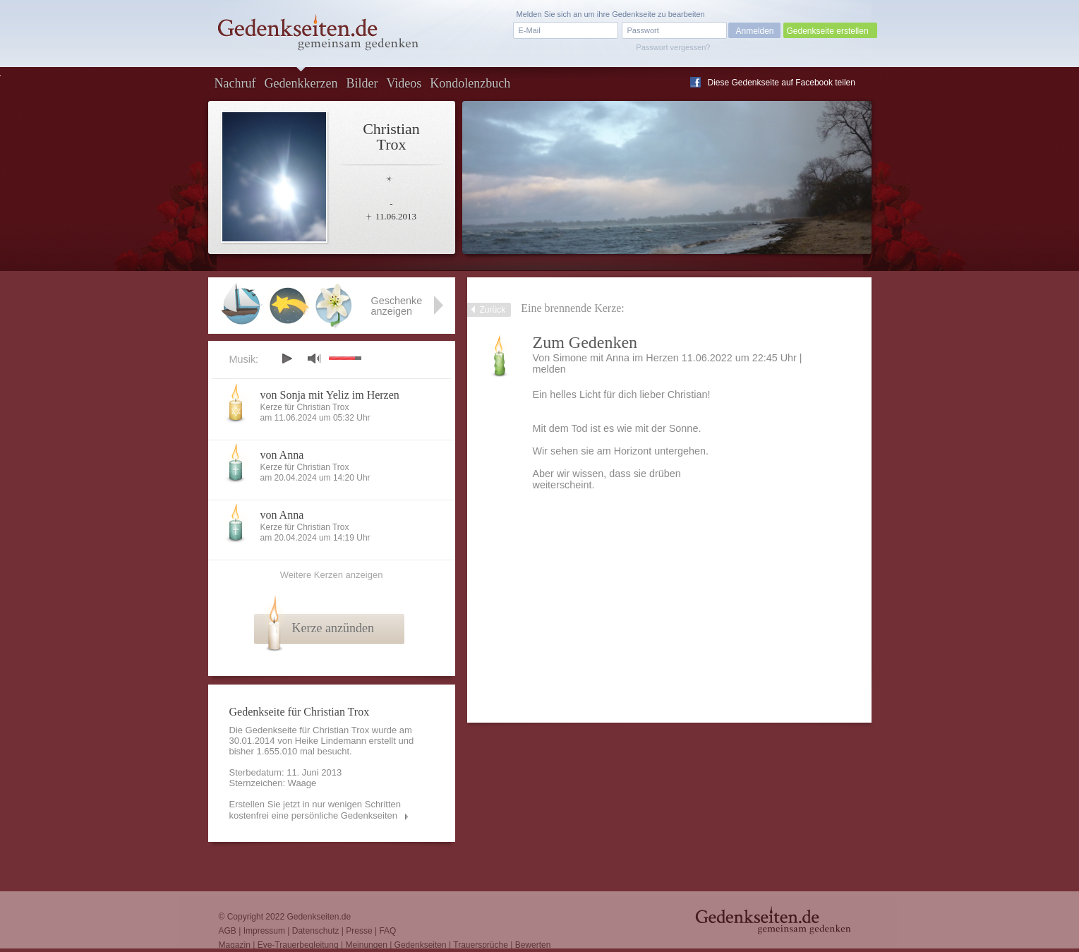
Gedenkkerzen (300, 83)
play (286, 358)
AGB (227, 931)
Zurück (493, 310)
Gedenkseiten (420, 945)
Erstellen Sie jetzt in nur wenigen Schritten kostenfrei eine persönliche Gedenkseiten (315, 810)
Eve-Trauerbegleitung (298, 945)
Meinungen (366, 945)
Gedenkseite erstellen (828, 31)
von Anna (282, 455)
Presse (359, 931)
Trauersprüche (480, 945)
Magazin (235, 945)
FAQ (387, 931)
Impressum (264, 931)
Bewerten (533, 945)
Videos (403, 83)
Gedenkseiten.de (319, 917)
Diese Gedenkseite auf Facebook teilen (781, 83)
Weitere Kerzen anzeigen (331, 575)
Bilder (362, 83)
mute (314, 358)
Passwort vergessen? (673, 47)
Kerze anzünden (333, 628)
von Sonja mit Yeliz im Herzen (329, 395)
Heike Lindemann (330, 740)
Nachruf (235, 83)
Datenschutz (315, 931)
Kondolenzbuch (470, 83)
